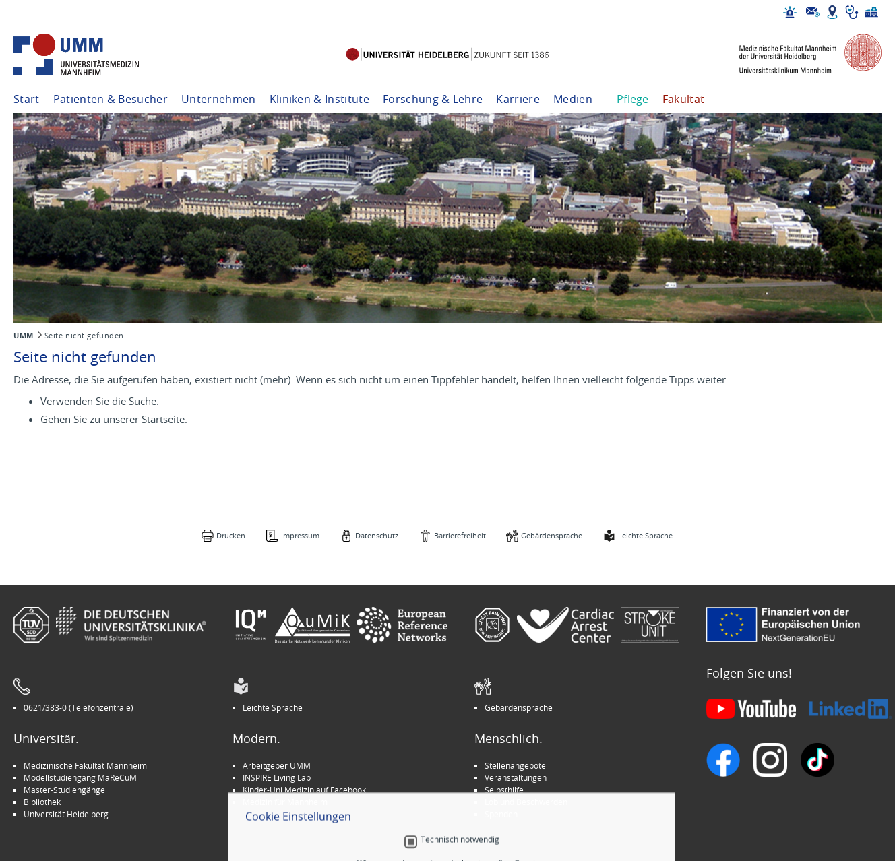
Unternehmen (218, 99)
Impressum (300, 535)
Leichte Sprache (645, 535)
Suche (142, 401)
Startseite (163, 419)
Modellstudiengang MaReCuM (80, 777)
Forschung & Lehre (433, 99)
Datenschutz (376, 535)
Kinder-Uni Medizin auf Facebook (304, 789)
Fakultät (683, 99)
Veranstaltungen (516, 777)
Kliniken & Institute (319, 99)
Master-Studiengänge (64, 789)
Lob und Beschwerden (526, 801)
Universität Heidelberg (66, 813)
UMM (23, 335)
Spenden (501, 813)
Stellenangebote (515, 765)
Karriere (518, 99)
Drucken (230, 535)
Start (26, 99)
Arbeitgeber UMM (277, 765)
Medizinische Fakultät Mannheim (85, 765)
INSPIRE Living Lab (277, 777)
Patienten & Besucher (110, 99)
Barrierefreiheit (460, 535)
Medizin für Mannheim (285, 801)
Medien (572, 99)
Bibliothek (42, 801)
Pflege (633, 99)
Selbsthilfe (504, 789)
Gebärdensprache (551, 535)
